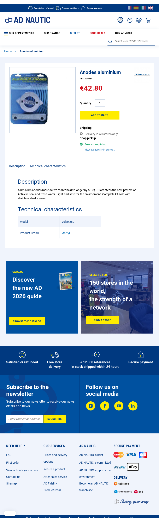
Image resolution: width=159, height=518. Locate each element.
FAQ (9, 445)
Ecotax (122, 508)
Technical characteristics (47, 152)
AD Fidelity (50, 473)
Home (8, 44)
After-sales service (55, 467)
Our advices (90, 33)
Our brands (43, 33)
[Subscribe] (54, 409)
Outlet (57, 33)
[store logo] (27, 20)
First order (12, 453)
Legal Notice (26, 508)
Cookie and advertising (101, 508)
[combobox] (131, 33)
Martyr (65, 219)
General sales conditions (51, 508)
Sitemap (11, 473)
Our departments (18, 34)
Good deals (72, 33)
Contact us (13, 467)
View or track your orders (22, 460)
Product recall (52, 480)
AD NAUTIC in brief (91, 445)
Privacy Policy (77, 508)
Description (17, 152)
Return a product (54, 459)
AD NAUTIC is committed (95, 453)
